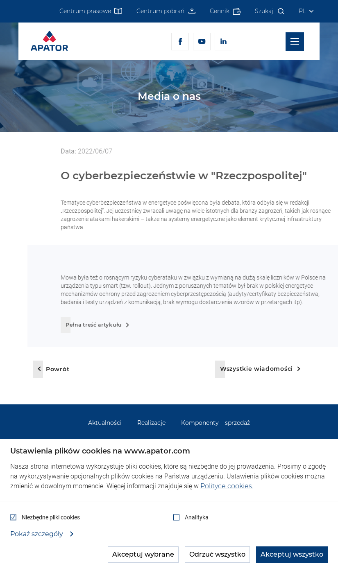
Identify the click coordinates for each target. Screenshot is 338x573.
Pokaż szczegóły (37, 534)
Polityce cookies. (226, 486)
